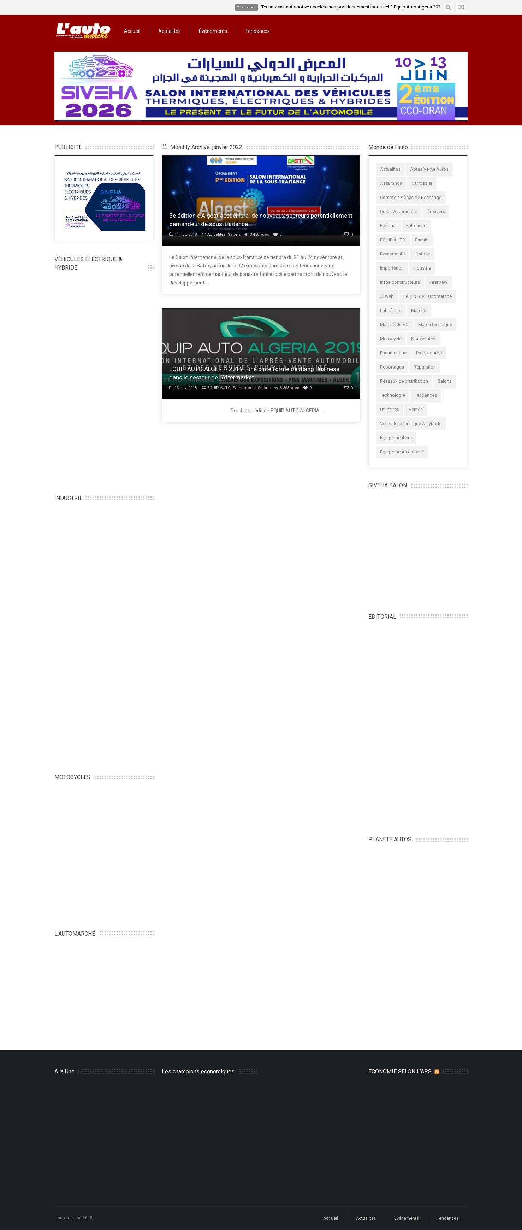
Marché (418, 310)
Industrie (422, 268)
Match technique (435, 324)
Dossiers (436, 211)
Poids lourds (429, 352)
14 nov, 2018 (183, 234)
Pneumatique (393, 352)
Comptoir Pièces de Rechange (410, 197)
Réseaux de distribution (404, 381)
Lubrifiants (391, 310)
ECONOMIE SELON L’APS (400, 1071)
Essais (421, 239)
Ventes (416, 409)
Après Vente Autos (429, 169)
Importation (392, 268)
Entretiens (416, 225)
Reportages (392, 367)
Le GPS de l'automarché (427, 296)
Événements (213, 31)
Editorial (388, 225)
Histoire (422, 254)
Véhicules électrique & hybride (410, 423)
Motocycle (391, 338)
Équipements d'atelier (402, 451)
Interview (438, 282)
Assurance (391, 183)
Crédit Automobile (398, 211)
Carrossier (421, 183)
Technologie (392, 395)
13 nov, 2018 (183, 388)
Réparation (425, 367)
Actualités (169, 31)
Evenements (244, 388)
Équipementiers (396, 437)
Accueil (132, 31)
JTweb (387, 296)
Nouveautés (423, 338)
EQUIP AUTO (218, 388)
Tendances (257, 31)
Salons (234, 234)
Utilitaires (389, 409)
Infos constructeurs (400, 282)
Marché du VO (394, 324)
